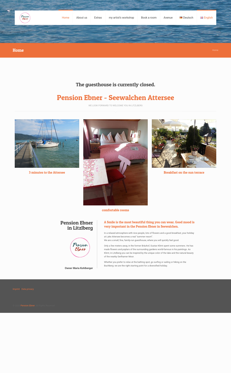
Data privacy (28, 289)
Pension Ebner (28, 305)
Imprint (16, 289)
